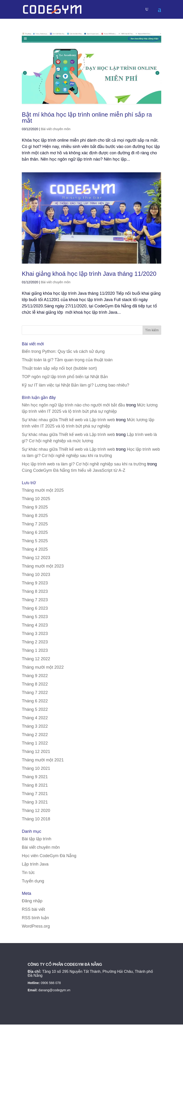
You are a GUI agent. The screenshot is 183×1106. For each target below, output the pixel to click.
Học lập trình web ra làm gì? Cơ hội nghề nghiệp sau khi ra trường (84, 464)
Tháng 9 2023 (35, 583)
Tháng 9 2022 (35, 675)
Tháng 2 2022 (35, 734)
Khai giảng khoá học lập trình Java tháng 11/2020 (89, 273)
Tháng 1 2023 (35, 650)
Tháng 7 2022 (35, 692)
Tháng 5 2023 (35, 616)
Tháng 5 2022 (35, 709)
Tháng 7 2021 (35, 793)
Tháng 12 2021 (36, 751)
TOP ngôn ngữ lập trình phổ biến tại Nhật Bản (65, 376)
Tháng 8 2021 (35, 785)
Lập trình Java (35, 864)
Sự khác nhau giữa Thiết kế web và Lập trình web (68, 419)
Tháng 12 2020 (36, 810)
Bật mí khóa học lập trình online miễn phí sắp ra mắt (87, 117)
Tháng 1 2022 (35, 743)
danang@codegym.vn (54, 990)
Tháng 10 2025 (36, 498)
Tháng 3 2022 (35, 726)
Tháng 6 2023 (35, 608)
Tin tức (28, 872)
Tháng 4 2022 (35, 717)
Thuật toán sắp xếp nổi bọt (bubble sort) (59, 368)
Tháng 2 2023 (35, 642)
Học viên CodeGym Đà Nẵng (49, 855)
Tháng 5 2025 (35, 540)
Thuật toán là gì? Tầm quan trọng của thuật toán (67, 360)
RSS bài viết (33, 909)
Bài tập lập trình (36, 839)
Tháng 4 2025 (35, 549)
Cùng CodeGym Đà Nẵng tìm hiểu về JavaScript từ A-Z (73, 470)
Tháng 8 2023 (35, 591)
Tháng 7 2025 (35, 524)
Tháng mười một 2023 (43, 566)
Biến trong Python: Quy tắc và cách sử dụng (63, 351)
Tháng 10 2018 (36, 819)
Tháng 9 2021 (35, 776)
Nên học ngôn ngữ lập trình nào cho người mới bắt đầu (73, 405)
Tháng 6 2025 (35, 532)
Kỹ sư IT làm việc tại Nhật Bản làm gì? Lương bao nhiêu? (75, 385)
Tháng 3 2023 (35, 633)
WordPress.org (36, 926)
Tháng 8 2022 (35, 684)
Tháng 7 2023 (35, 599)
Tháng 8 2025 (35, 515)
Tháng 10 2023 (36, 574)
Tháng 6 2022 (35, 701)
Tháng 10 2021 (36, 768)
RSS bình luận (35, 917)
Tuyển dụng (33, 881)
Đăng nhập (32, 901)
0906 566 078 (51, 983)
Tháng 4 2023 (35, 625)
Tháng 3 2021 (35, 802)
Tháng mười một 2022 (43, 667)
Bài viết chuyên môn (55, 129)
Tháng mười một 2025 (43, 490)
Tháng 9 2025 (35, 507)
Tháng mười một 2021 (43, 760)
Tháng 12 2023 (36, 557)
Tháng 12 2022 (36, 658)
